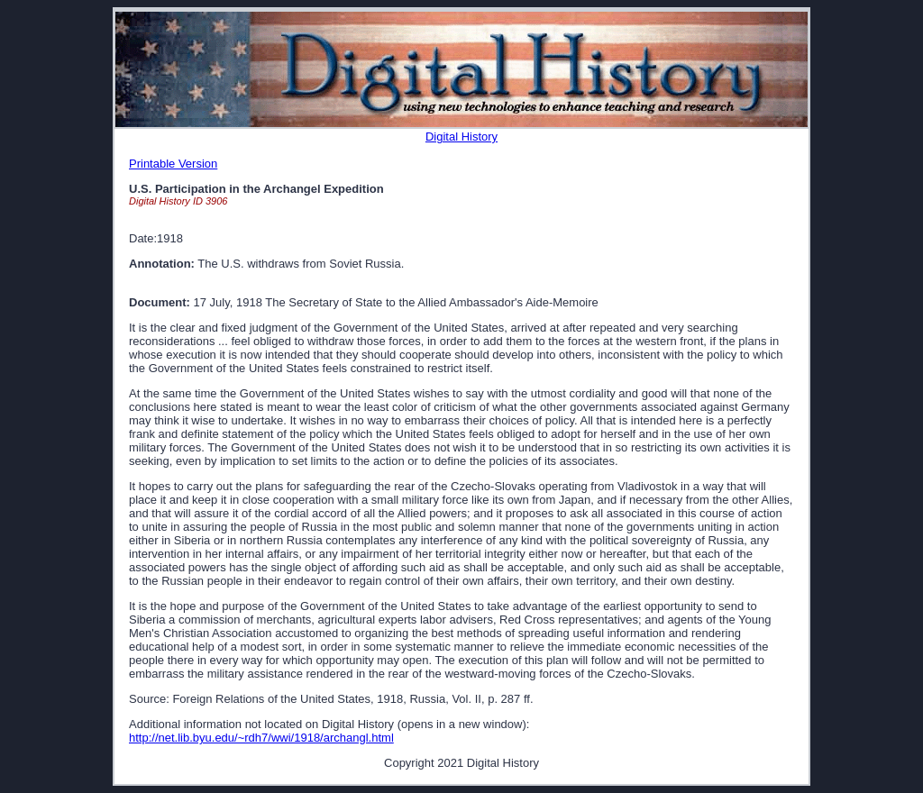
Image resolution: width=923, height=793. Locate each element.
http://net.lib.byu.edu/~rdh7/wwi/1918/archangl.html (261, 737)
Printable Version (173, 163)
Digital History (461, 136)
